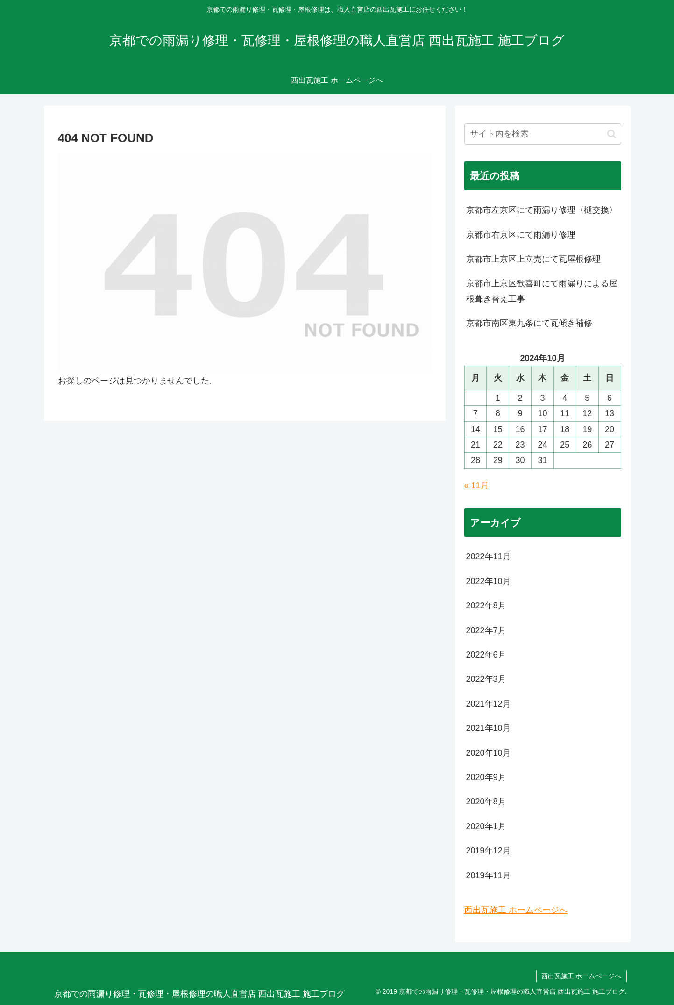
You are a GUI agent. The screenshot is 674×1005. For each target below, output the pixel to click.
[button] (611, 134)
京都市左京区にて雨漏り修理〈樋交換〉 (541, 210)
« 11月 (476, 485)
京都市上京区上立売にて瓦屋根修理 (533, 259)
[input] (542, 134)
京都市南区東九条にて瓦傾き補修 (529, 323)
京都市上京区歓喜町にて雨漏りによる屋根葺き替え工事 (541, 291)
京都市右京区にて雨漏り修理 (520, 234)
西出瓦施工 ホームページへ (516, 910)
